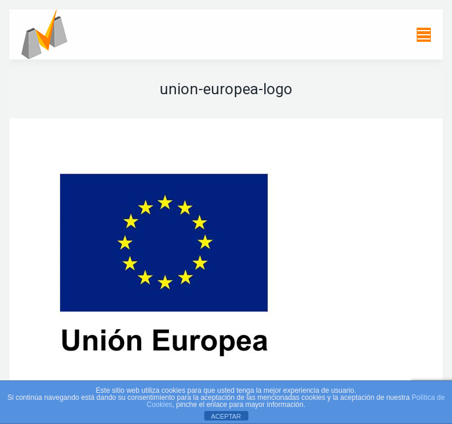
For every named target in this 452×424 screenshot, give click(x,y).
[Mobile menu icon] (424, 35)
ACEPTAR (226, 416)
